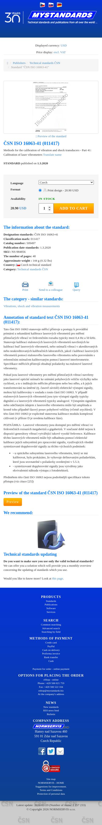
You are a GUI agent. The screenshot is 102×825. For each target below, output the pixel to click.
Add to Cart (73, 208)
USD (64, 45)
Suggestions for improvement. (51, 786)
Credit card (51, 642)
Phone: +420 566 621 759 (51, 683)
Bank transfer (51, 657)
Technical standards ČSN (44, 63)
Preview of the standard (51, 136)
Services (51, 612)
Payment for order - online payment (51, 668)
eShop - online (51, 679)
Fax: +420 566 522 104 (51, 686)
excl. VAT (60, 52)
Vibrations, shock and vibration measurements (32, 306)
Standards (51, 601)
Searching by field (51, 631)
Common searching (51, 624)
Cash (51, 661)
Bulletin (51, 714)
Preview (13, 502)
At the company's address (51, 694)
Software (51, 608)
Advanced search (51, 628)
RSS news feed (51, 710)
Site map (51, 779)
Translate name (52, 154)
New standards (50, 707)
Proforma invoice (51, 653)
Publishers (19, 63)
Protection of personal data (51, 793)
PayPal (51, 646)
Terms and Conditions (51, 790)
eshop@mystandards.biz (51, 690)
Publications (51, 604)
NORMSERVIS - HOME (51, 782)
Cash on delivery (51, 650)
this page (57, 578)
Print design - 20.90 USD (60, 190)
